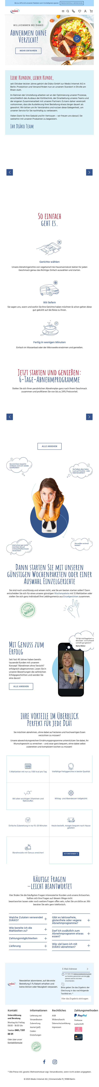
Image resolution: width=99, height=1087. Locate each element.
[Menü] (63, 11)
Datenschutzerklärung (61, 1023)
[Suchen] (67, 11)
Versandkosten (56, 1072)
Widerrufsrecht (58, 1019)
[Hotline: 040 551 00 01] (73, 11)
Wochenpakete (61, 593)
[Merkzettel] (79, 11)
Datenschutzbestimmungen (82, 974)
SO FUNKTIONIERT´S (71, 854)
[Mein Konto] (85, 11)
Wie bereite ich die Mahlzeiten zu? (20, 929)
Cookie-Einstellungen (35, 1033)
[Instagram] (55, 1062)
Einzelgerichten (70, 597)
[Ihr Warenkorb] (91, 11)
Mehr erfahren (28, 50)
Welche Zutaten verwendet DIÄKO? (26, 919)
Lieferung (15, 946)
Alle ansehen (49, 446)
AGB (87, 976)
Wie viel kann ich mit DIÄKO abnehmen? (64, 945)
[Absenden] (87, 969)
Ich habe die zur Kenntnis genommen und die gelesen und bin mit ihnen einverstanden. (78, 977)
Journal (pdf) (35, 1027)
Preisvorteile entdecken (72, 3)
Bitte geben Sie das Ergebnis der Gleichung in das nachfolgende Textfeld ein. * (75, 990)
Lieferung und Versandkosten (36, 1017)
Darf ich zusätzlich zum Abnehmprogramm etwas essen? (67, 934)
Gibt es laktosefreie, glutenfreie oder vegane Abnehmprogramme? (66, 920)
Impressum (56, 1027)
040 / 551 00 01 (16, 1032)
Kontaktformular (15, 1042)
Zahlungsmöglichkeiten (23, 938)
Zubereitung (35, 1023)
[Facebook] (44, 1062)
